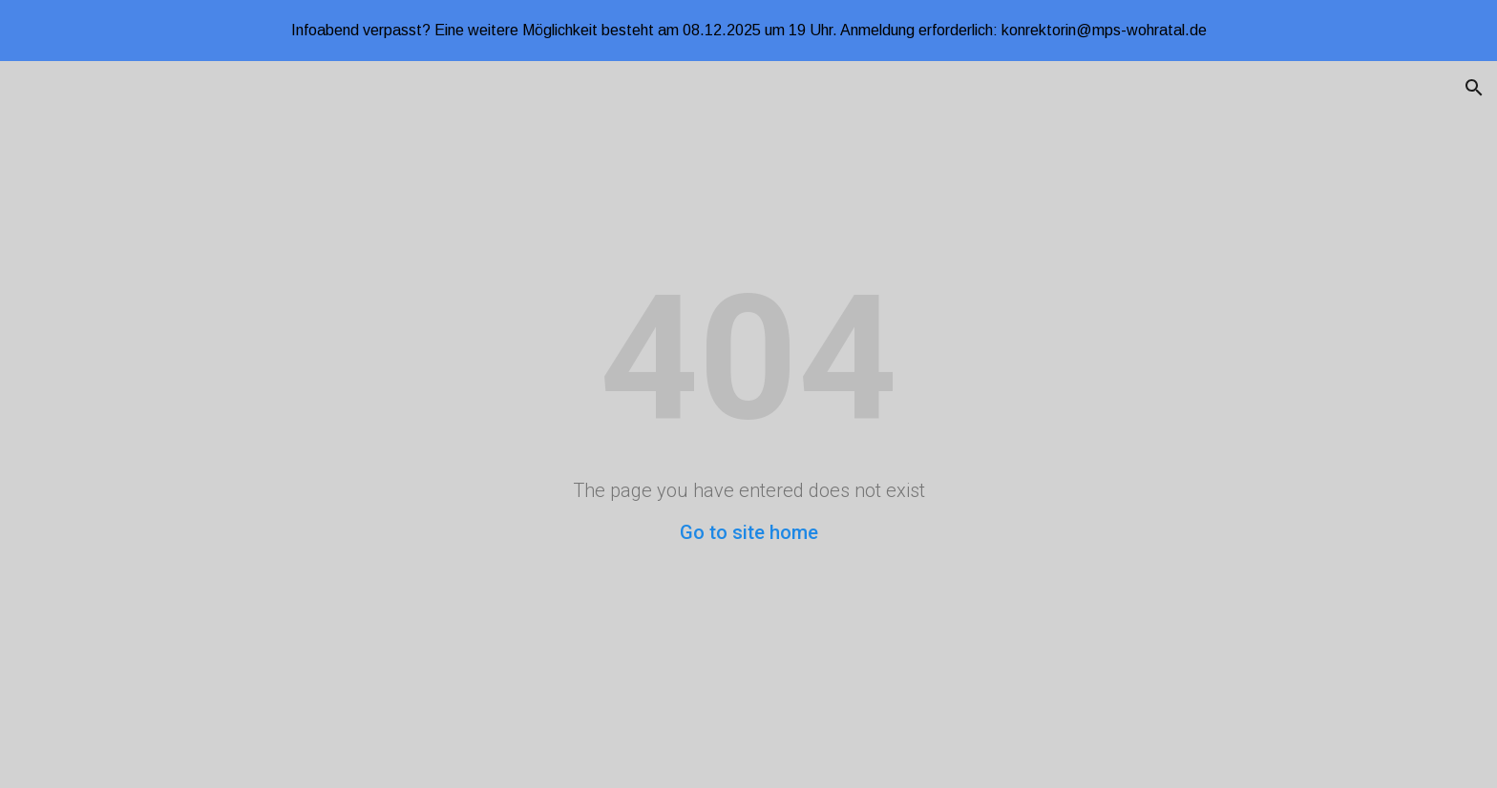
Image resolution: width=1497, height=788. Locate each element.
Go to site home (749, 532)
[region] (748, 30)
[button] (1474, 88)
